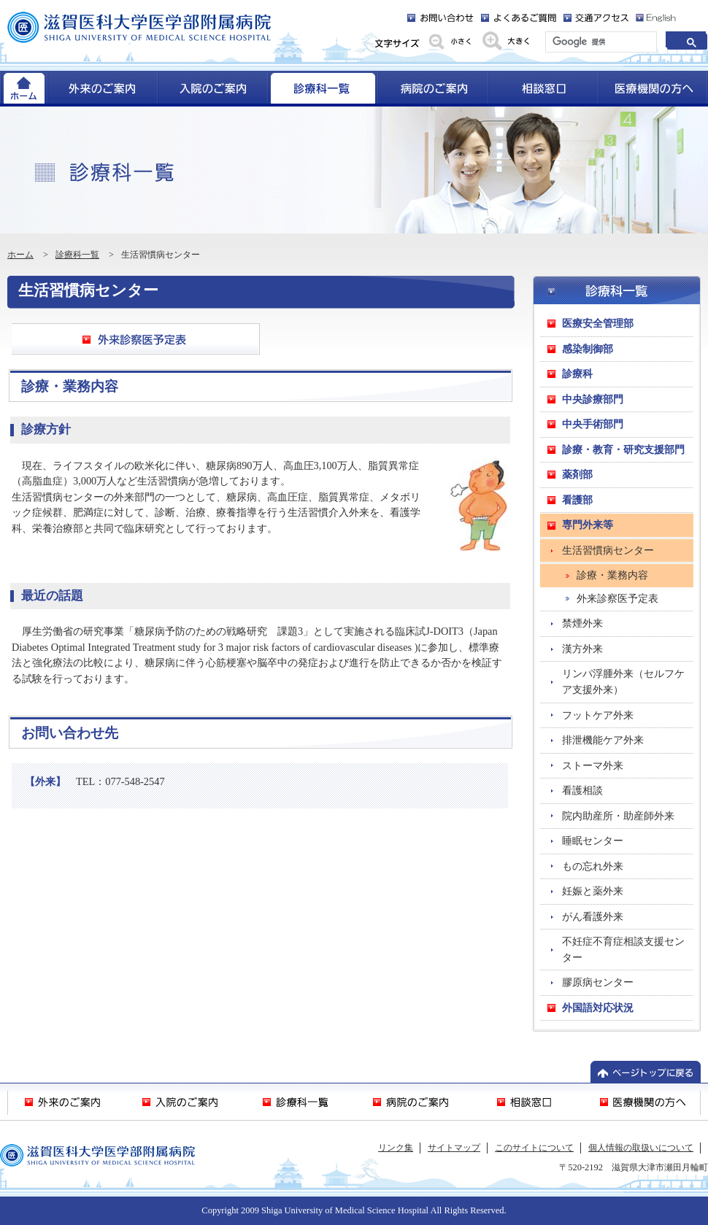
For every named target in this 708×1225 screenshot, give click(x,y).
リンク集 (395, 1148)
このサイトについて (534, 1148)
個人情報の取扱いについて (640, 1148)
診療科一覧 (77, 255)
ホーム (20, 255)
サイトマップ (454, 1148)
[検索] (600, 42)
